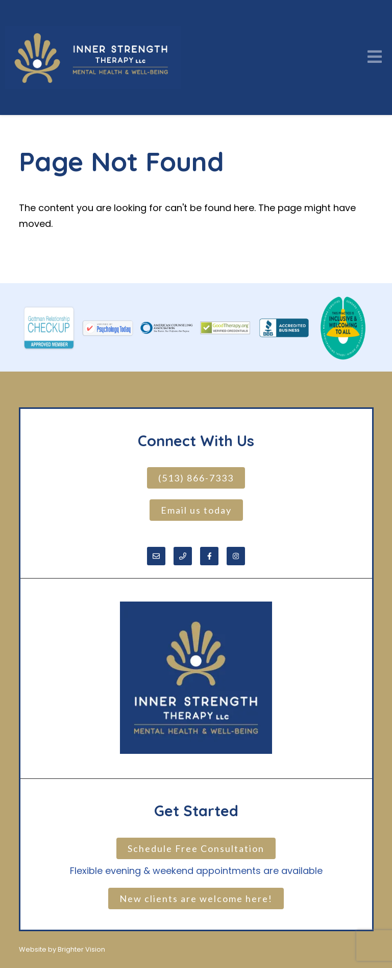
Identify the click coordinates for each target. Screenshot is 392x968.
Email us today (196, 510)
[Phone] (183, 556)
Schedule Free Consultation (196, 848)
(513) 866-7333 (196, 477)
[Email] (156, 556)
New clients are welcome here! (196, 898)
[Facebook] (209, 556)
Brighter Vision (81, 949)
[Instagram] (236, 556)
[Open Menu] (375, 57)
